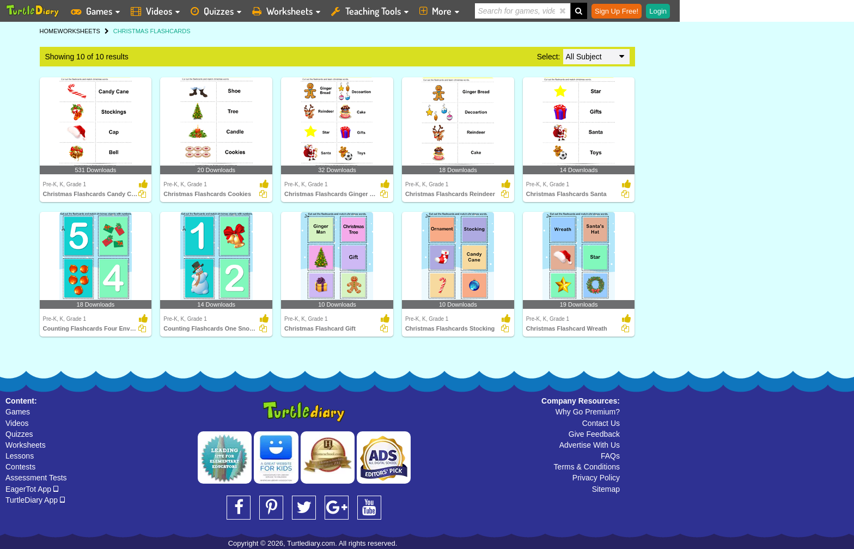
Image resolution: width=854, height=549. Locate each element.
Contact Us (601, 423)
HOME (49, 31)
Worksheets (25, 445)
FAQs (610, 456)
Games (17, 411)
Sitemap (606, 489)
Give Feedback (594, 434)
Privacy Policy (596, 477)
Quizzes (19, 434)
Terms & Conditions (587, 466)
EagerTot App (31, 489)
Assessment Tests (36, 477)
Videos (17, 423)
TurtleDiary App (35, 500)
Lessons (19, 456)
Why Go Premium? (588, 411)
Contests (20, 466)
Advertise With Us (589, 445)
